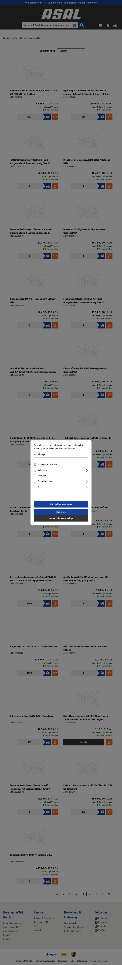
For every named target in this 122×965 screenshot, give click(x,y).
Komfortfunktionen (45, 481)
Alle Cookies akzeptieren (61, 504)
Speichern (61, 512)
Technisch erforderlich (47, 464)
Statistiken (42, 470)
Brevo (40, 487)
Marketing (41, 475)
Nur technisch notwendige (61, 518)
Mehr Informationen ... (69, 448)
